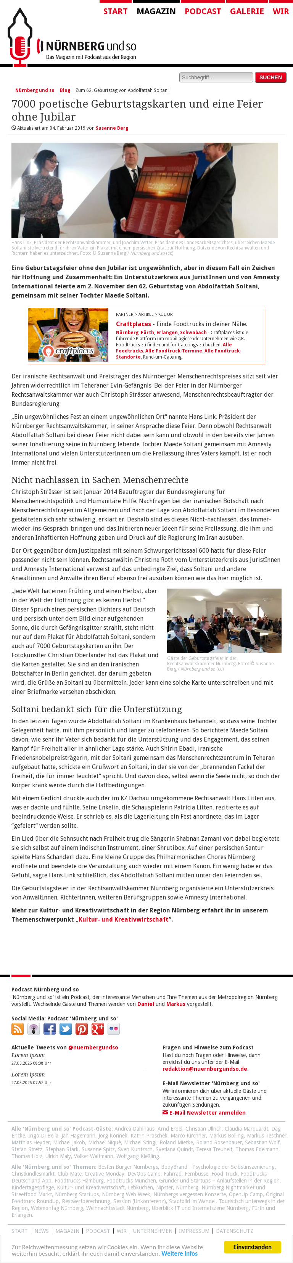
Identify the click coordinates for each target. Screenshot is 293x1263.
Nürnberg (127, 332)
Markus (175, 1004)
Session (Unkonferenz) (139, 1201)
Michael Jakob (69, 1142)
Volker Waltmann (93, 1156)
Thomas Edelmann (257, 1149)
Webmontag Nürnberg (57, 1208)
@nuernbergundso (93, 1047)
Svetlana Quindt (174, 1149)
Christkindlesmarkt (33, 1174)
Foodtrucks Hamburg (79, 1181)
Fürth (147, 332)
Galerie (247, 11)
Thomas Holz (26, 1156)
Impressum (194, 1231)
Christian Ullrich (203, 1129)
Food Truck (224, 1174)
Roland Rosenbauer (219, 1142)
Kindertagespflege (32, 1187)
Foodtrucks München (131, 1181)
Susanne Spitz (98, 1149)
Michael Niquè (104, 1142)
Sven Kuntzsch (135, 1149)
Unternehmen (152, 1231)
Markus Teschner (267, 1136)
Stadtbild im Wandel (192, 1201)
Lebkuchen (140, 1187)
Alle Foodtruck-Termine (173, 351)
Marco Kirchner (188, 1136)
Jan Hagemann (78, 1136)
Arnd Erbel (170, 1129)
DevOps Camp (144, 1174)
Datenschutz (234, 1231)
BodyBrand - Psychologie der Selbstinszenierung (218, 1167)
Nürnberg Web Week (126, 1194)
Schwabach (193, 332)
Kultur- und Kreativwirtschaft (124, 919)
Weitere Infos (179, 1255)
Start (115, 11)
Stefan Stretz (26, 1149)
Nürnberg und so (35, 90)
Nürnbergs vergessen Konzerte (189, 1194)
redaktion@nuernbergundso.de (205, 1069)
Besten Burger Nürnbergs (128, 1167)
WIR (122, 1231)
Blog (65, 90)
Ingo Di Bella (43, 1136)
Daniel (145, 1004)
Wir (281, 11)
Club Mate (70, 1174)
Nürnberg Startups (77, 1194)
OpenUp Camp (246, 1194)
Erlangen (167, 332)
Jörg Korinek (112, 1136)
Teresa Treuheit (214, 1149)
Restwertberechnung (86, 1201)
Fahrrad (173, 1174)
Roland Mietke (176, 1142)
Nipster (164, 1187)
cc (169, 253)
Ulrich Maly (58, 1156)
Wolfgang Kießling (137, 1156)
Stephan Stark (62, 1149)
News (41, 1231)
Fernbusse (196, 1174)
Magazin (156, 11)
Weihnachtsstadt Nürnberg (117, 1208)
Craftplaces (133, 324)
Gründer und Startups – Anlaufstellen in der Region (219, 1181)
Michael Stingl (140, 1142)
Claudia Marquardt (246, 1129)
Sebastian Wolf (262, 1142)
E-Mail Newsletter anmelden (204, 1113)
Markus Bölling (226, 1136)
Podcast (203, 11)
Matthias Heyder (30, 1142)
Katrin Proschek (148, 1136)
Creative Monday (104, 1174)
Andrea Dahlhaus (134, 1129)
